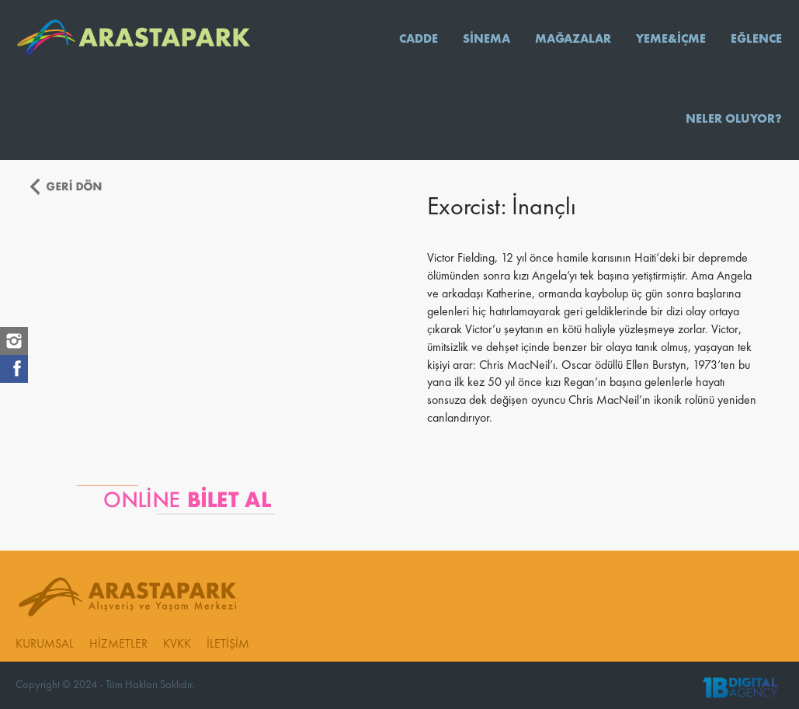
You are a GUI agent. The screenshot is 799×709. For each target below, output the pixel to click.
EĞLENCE (756, 39)
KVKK (177, 644)
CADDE (418, 39)
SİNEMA (486, 39)
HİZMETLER (118, 644)
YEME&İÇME (671, 39)
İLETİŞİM (228, 644)
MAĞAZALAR (573, 39)
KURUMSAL (45, 644)
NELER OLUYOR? (734, 119)
